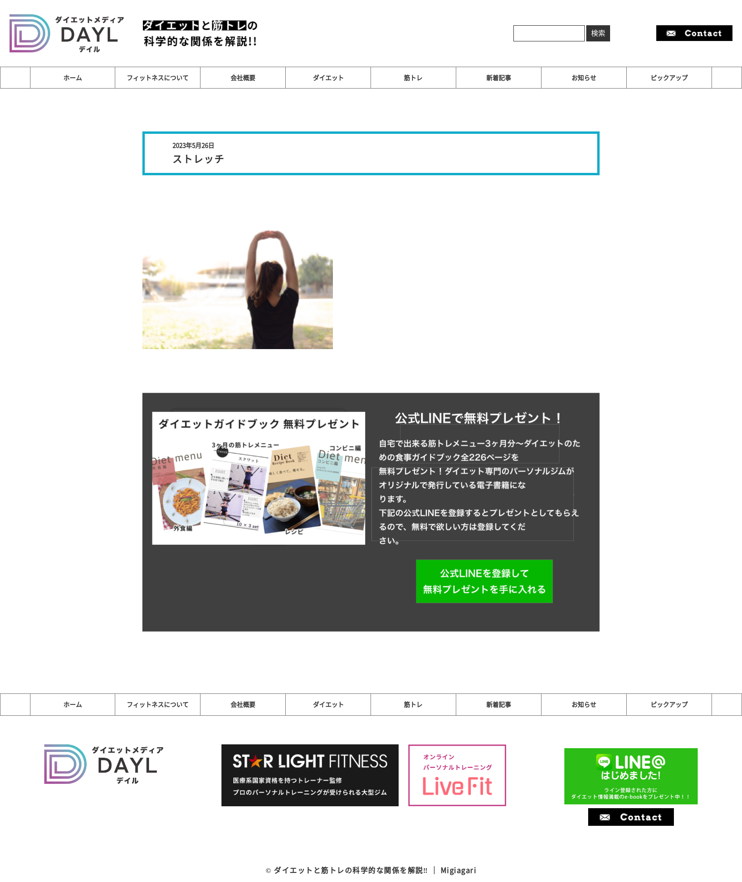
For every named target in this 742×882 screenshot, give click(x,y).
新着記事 (498, 77)
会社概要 (243, 77)
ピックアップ (669, 77)
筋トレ (413, 77)
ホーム (72, 77)
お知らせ (584, 77)
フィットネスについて (158, 77)
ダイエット (328, 77)
